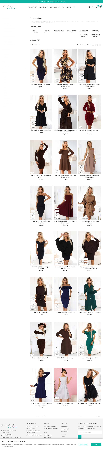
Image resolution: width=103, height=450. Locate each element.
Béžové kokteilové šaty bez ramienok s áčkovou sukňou (89, 176)
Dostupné (8, 55)
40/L (6, 83)
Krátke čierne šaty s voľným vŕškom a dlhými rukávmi (65, 267)
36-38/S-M (8, 96)
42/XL (6, 85)
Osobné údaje (64, 426)
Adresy (63, 436)
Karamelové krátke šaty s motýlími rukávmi (89, 221)
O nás (45, 432)
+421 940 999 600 (7, 435)
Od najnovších (85, 44)
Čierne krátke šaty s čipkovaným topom (89, 403)
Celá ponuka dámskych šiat (34, 435)
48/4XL (6, 93)
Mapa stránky (47, 437)
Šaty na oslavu (9, 29)
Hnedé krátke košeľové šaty (65, 357)
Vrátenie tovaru (65, 429)
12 (83, 415)
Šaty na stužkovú (9, 37)
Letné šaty (8, 21)
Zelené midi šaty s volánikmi (89, 357)
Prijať (96, 444)
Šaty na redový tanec (10, 34)
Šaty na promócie (10, 32)
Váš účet (64, 423)
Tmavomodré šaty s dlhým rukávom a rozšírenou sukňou (41, 403)
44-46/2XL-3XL (9, 101)
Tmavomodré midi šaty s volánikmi (65, 312)
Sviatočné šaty (9, 24)
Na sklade (7, 52)
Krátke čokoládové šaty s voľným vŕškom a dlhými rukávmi (89, 267)
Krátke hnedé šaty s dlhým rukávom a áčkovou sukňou (65, 176)
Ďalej (98, 415)
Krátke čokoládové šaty (40, 312)
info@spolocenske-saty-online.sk (12, 437)
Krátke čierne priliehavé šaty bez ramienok (41, 221)
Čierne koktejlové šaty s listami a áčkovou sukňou (65, 85)
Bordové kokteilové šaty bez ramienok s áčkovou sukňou (65, 221)
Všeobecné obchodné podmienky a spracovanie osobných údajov (51, 428)
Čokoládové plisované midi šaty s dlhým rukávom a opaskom (65, 130)
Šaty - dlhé (43, 7)
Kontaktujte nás (48, 435)
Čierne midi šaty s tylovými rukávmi (41, 130)
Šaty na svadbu (9, 40)
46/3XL (6, 91)
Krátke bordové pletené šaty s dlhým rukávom (89, 130)
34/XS (6, 75)
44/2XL (7, 88)
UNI (6, 104)
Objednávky (64, 431)
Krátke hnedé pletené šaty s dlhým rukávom (41, 176)
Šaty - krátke (55, 7)
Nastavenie (83, 444)
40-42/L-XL (8, 99)
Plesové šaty (33, 7)
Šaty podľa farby (68, 7)
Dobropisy (63, 434)
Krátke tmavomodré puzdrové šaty (41, 84)
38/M (6, 80)
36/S (6, 77)
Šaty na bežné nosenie (11, 26)
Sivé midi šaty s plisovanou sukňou (65, 403)
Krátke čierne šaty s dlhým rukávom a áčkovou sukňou (89, 85)
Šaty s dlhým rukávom (10, 42)
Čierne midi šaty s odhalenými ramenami (40, 267)
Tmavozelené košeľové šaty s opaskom (89, 312)
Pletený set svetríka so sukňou (40, 357)
